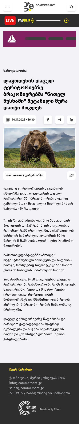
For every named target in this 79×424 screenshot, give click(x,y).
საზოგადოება (15, 71)
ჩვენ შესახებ (20, 370)
